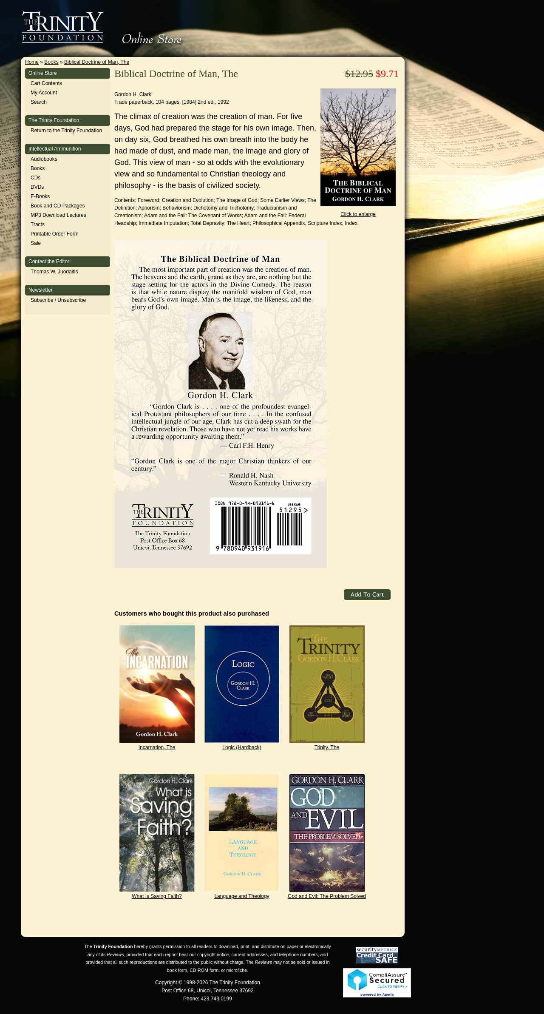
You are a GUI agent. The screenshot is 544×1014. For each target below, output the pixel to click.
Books (51, 62)
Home (32, 62)
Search (39, 102)
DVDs (37, 187)
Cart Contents (46, 83)
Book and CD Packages (58, 206)
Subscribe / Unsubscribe (58, 300)
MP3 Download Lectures (58, 215)
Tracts (38, 224)
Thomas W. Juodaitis (54, 272)
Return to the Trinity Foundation (66, 130)
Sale (36, 243)
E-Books (40, 196)
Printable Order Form (55, 234)
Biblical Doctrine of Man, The (96, 62)
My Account (44, 93)
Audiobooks (44, 159)
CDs (35, 178)
